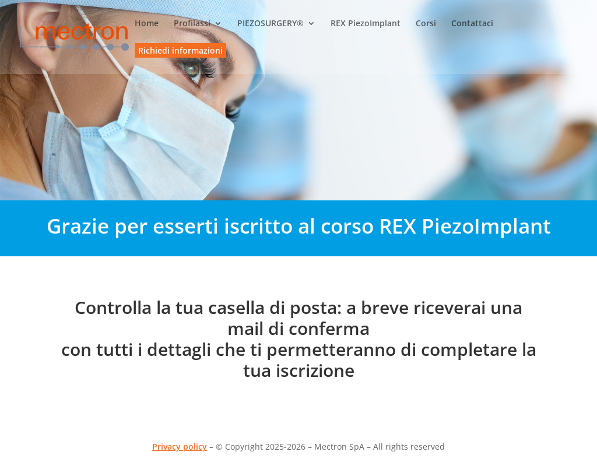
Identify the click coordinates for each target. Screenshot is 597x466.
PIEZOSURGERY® (270, 24)
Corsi (426, 24)
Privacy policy (179, 446)
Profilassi (192, 24)
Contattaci (472, 24)
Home (147, 24)
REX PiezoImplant (366, 24)
